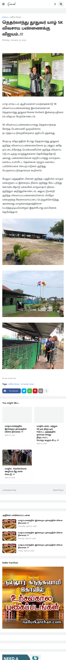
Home (5, 17)
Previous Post (10, 490)
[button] (3, 4)
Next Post (57, 490)
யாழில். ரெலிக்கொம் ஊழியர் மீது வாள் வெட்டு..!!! (16, 471)
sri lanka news (27, 384)
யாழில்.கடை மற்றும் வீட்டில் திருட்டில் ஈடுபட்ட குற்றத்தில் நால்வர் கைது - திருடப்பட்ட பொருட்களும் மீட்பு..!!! (48, 433)
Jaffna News (15, 17)
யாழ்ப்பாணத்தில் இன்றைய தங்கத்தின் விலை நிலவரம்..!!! (16, 429)
